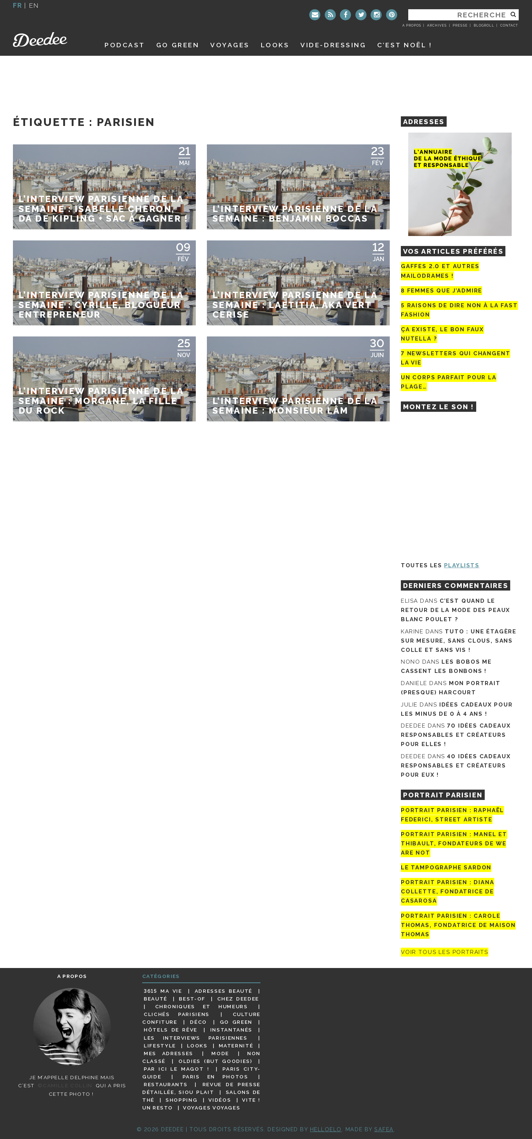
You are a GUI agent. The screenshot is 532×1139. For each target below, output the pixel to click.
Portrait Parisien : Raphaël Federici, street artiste (452, 815)
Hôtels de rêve (170, 1030)
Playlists (462, 565)
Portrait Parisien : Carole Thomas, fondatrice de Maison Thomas (458, 925)
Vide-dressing (333, 45)
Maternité (236, 1046)
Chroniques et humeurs (201, 1006)
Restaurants (166, 1084)
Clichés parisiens (176, 1014)
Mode (220, 1053)
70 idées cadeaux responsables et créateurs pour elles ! (456, 735)
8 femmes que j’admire (441, 290)
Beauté (155, 999)
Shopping (181, 1100)
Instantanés (231, 1030)
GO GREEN (177, 45)
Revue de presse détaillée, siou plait (201, 1088)
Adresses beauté (223, 991)
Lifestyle (160, 1046)
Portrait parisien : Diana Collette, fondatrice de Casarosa (447, 891)
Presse (460, 25)
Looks (275, 45)
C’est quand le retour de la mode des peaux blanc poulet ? (455, 610)
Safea (384, 1129)
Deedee (50, 39)
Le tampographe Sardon (446, 867)
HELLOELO (326, 1129)
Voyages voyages (211, 1108)
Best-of (192, 999)
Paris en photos (215, 1077)
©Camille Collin (65, 1085)
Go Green (236, 1022)
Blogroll (484, 25)
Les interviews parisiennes (196, 1038)
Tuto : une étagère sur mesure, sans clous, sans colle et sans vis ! (458, 640)
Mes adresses (168, 1053)
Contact (509, 25)
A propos (411, 25)
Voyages (230, 45)
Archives (437, 25)
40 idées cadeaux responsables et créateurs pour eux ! (456, 765)
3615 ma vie (163, 991)
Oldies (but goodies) (215, 1061)
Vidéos (219, 1100)
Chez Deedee (238, 999)
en (34, 5)
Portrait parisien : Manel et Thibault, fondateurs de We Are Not (454, 843)
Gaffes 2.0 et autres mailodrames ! (440, 271)
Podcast (125, 45)
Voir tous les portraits (444, 952)
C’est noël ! (404, 45)
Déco (198, 1022)
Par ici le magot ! (176, 1069)
